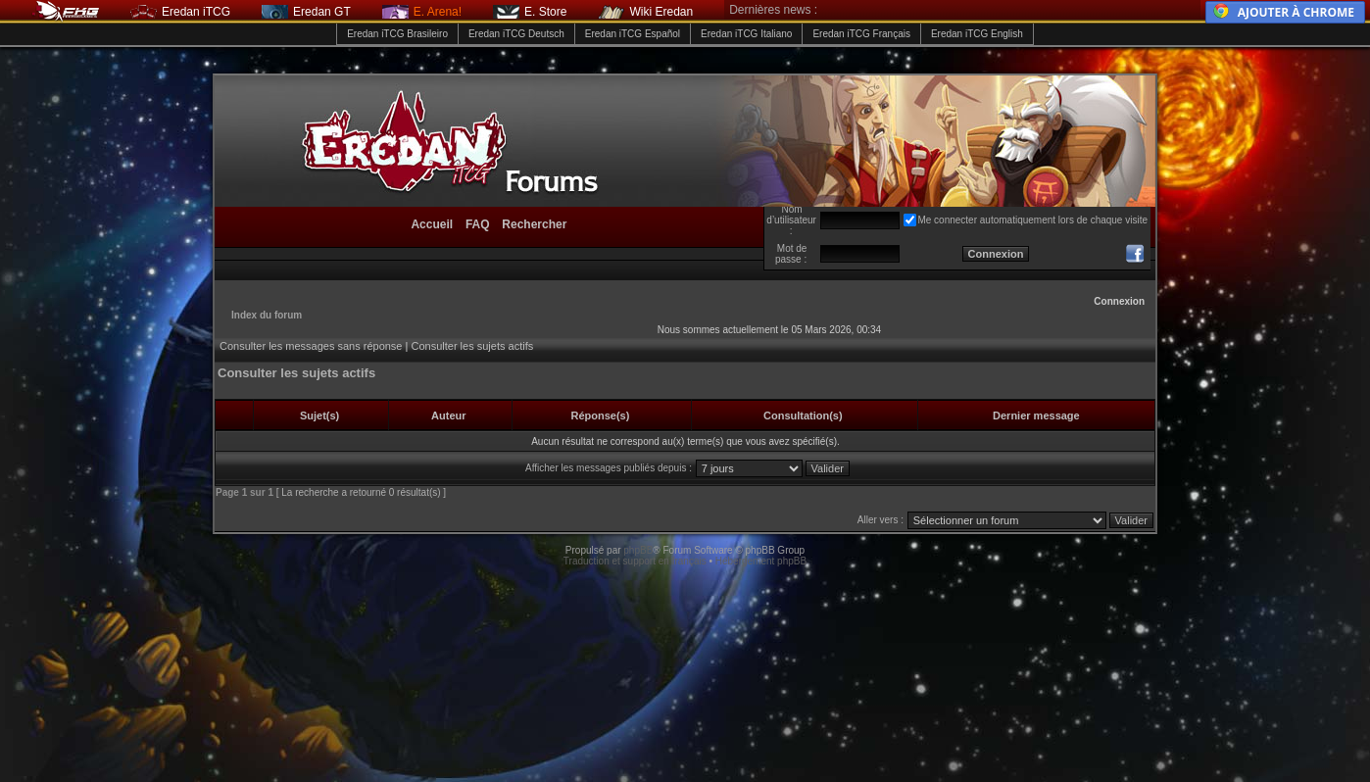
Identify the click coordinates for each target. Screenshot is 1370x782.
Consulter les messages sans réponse (311, 346)
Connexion (1119, 301)
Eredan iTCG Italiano (746, 33)
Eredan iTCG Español (632, 33)
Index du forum (266, 315)
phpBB (638, 550)
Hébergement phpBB (761, 561)
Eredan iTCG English (977, 33)
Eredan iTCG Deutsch (516, 33)
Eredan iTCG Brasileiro (397, 33)
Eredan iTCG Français (860, 33)
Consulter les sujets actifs (472, 346)
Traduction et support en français (635, 561)
